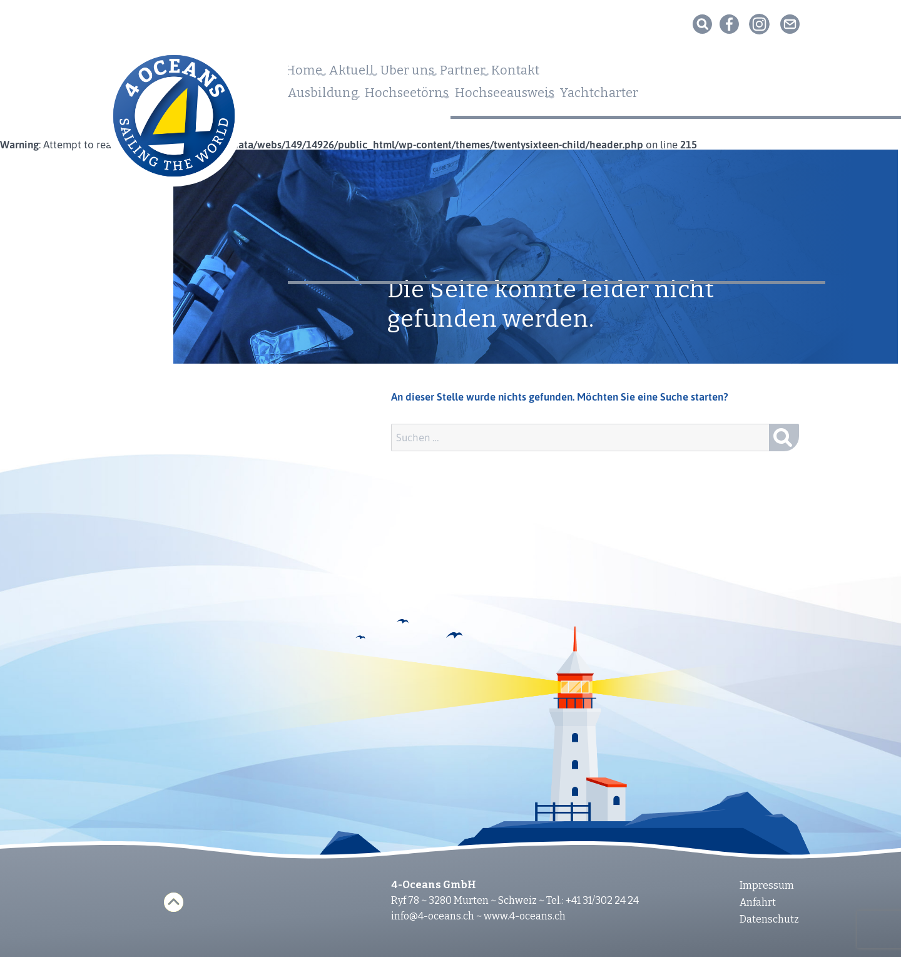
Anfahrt (758, 902)
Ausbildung (326, 96)
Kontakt (582, 74)
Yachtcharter (661, 96)
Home (308, 74)
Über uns (442, 74)
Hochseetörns (428, 96)
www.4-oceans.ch (525, 916)
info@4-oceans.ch (432, 916)
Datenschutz (769, 919)
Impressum (767, 885)
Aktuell (370, 74)
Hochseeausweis (546, 96)
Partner (514, 74)
